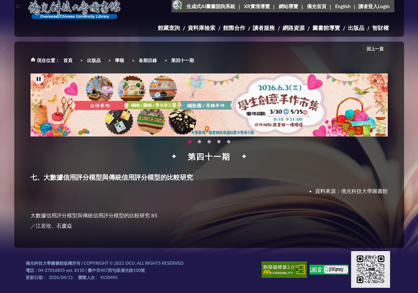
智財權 (380, 27)
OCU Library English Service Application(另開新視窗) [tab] (199, 145)
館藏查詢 (169, 27)
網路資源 (294, 27)
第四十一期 (182, 60)
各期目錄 (148, 60)
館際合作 (234, 27)
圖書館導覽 (326, 27)
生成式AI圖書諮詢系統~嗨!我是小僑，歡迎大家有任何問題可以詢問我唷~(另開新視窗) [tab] (228, 145)
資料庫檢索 (201, 27)
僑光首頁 (316, 6)
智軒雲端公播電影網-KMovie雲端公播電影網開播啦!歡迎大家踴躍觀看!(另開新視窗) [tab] (219, 145)
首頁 (67, 60)
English (342, 6)
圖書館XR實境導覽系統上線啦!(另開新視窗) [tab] (209, 145)
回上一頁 (375, 48)
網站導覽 (288, 6)
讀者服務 (264, 27)
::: (18, 5)
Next (379, 111)
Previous (38, 111)
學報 (119, 60)
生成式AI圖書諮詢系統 (210, 6)
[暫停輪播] (38, 83)
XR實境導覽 (257, 6)
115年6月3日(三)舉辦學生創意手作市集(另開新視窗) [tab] (189, 145)
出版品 (356, 27)
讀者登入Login (373, 6)
